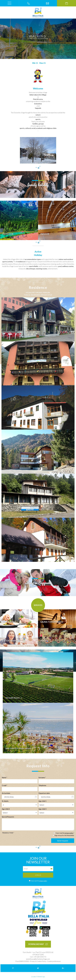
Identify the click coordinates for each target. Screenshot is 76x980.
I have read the (39, 881)
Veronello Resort (14, 698)
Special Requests (8, 817)
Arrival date (6, 793)
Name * (4, 777)
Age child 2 (6, 809)
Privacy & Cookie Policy (38, 961)
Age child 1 (42, 801)
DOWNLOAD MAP (38, 944)
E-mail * (4, 785)
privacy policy (69, 833)
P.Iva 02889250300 (22, 961)
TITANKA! (39, 976)
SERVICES (38, 605)
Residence (38, 287)
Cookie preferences (54, 961)
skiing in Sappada (38, 582)
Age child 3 (42, 809)
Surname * (42, 777)
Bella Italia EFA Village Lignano (19, 748)
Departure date (44, 793)
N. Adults (5, 801)
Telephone (42, 785)
